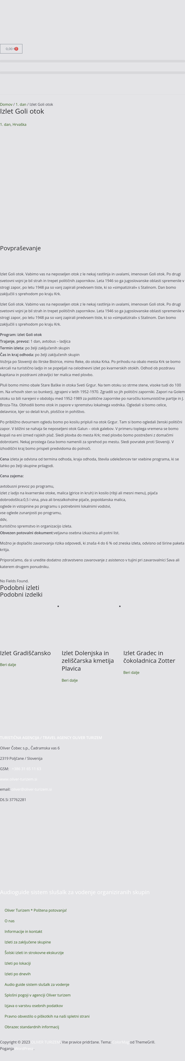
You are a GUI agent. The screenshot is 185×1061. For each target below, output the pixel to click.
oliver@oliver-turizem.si (31, 789)
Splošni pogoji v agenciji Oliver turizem (38, 995)
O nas (10, 920)
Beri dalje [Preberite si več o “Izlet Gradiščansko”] (8, 664)
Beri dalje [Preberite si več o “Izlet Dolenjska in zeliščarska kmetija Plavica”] (70, 680)
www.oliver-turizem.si (18, 779)
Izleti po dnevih (18, 973)
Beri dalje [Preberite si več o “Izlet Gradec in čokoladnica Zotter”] (131, 672)
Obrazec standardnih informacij (32, 1026)
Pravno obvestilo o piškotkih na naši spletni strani (47, 1016)
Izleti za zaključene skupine (28, 942)
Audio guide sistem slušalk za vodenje (37, 984)
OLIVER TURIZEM (45, 1042)
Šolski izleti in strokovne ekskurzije (34, 952)
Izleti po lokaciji (18, 963)
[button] (92, 61)
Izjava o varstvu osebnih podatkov (34, 1005)
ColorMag (120, 1042)
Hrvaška (19, 124)
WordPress (24, 1048)
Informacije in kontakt (23, 931)
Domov (6, 104)
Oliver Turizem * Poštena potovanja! (36, 910)
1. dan (21, 104)
